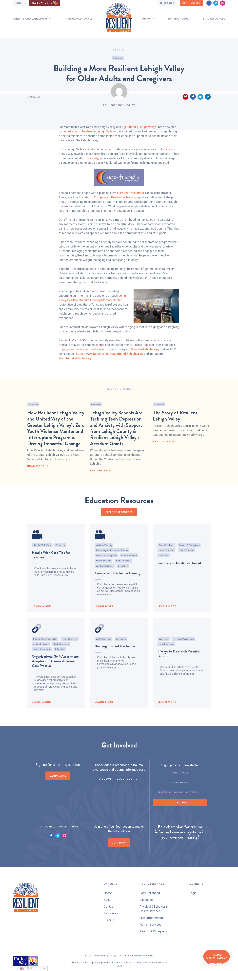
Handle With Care (45, 3)
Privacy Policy (146, 955)
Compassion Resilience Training (117, 579)
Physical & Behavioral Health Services (153, 909)
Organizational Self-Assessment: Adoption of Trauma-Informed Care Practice (55, 667)
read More (36, 469)
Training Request (179, 19)
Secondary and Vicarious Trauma (112, 556)
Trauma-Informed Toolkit (45, 645)
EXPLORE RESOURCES (119, 512)
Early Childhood (103, 566)
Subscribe (180, 802)
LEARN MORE (41, 612)
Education (118, 58)
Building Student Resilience (115, 652)
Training (109, 920)
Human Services (129, 561)
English (26, 968)
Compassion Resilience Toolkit (179, 568)
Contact (109, 906)
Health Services (123, 566)
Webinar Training (104, 551)
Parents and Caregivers (30, 19)
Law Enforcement (105, 571)
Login (19, 3)
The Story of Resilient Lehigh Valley (175, 425)
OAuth (119, 966)
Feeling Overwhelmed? (216, 956)
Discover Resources (115, 779)
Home (108, 893)
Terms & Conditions (128, 955)
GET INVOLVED (191, 3)
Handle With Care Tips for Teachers (51, 561)
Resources (111, 913)
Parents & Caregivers (106, 561)
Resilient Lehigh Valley (119, 105)
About (147, 19)
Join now (119, 843)
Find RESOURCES (214, 19)
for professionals (78, 19)
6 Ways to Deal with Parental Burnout (179, 659)
